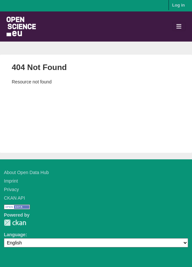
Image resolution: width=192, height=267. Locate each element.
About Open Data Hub (26, 172)
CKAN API (14, 198)
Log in (178, 5)
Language (14, 234)
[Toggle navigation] (178, 26)
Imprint (11, 181)
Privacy (11, 189)
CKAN (15, 222)
